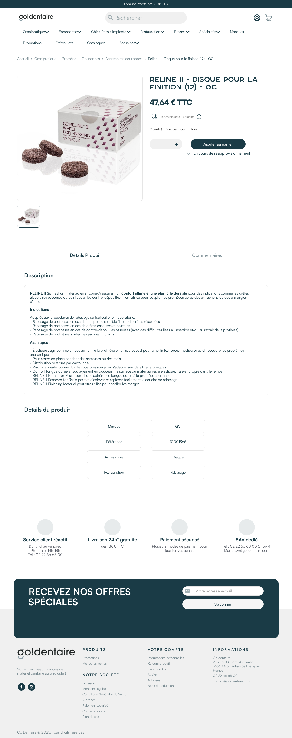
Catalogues (96, 42)
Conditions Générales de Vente (104, 694)
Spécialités (207, 31)
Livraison (88, 683)
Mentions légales (94, 689)
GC (178, 426)
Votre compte (166, 649)
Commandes (157, 669)
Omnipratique (34, 31)
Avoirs (152, 674)
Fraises (179, 31)
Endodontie (68, 31)
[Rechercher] (146, 18)
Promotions (32, 42)
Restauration (150, 31)
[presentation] (221, 622)
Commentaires (207, 255)
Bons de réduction (161, 686)
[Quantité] (165, 144)
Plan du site (90, 716)
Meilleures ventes (94, 663)
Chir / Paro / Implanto (108, 31)
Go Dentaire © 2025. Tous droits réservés (50, 732)
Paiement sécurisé (95, 705)
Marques (237, 31)
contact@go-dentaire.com (231, 681)
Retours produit (159, 663)
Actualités (127, 42)
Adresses (154, 680)
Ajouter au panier (218, 144)
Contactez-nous (93, 711)
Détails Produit (85, 255)
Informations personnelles (166, 658)
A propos (88, 700)
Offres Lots (64, 42)
